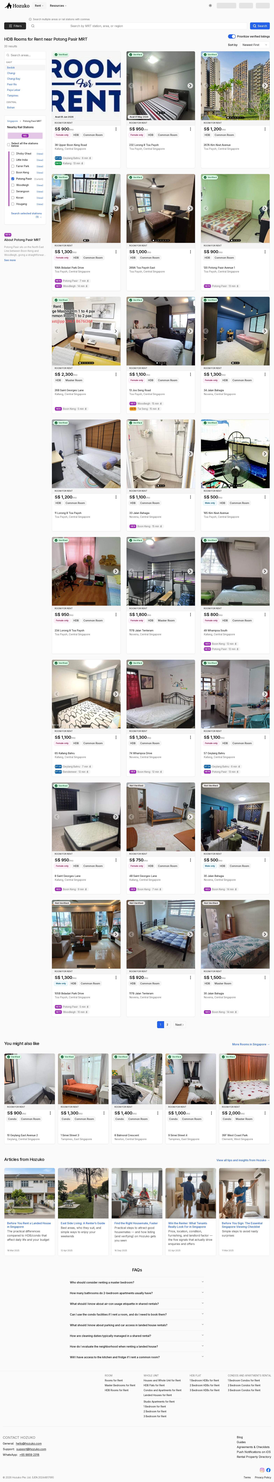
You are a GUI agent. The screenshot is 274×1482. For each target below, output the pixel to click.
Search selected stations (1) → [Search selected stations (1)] (26, 215)
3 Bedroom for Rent (155, 1416)
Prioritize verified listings (253, 36)
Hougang (21, 204)
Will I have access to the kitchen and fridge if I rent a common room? (137, 1357)
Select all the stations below (24, 144)
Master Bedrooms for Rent (120, 1385)
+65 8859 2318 (29, 1454)
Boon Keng (22, 172)
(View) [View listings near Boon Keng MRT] (40, 172)
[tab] (25, 136)
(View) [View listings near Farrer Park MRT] (40, 166)
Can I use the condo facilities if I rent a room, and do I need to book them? (137, 1314)
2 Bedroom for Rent (155, 1411)
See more (10, 260)
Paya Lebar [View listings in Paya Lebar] (13, 89)
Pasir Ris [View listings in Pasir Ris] (12, 84)
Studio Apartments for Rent (159, 1401)
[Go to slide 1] (158, 112)
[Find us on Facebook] (268, 1470)
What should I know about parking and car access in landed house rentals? (137, 1325)
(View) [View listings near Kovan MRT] (40, 198)
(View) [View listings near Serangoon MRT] (40, 191)
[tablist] (25, 135)
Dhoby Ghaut (23, 153)
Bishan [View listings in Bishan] (11, 107)
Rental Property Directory (254, 1457)
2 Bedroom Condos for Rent (244, 1385)
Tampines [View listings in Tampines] (12, 95)
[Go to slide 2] (160, 112)
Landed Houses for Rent (158, 1395)
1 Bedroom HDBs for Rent (204, 1380)
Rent (39, 5)
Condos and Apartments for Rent (162, 1390)
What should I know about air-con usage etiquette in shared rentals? (137, 1304)
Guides (241, 1442)
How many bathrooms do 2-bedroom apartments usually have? (137, 1293)
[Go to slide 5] (237, 117)
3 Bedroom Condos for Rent (244, 1390)
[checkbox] (8, 144)
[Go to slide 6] (240, 117)
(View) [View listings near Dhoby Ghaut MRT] (40, 154)
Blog (240, 1437)
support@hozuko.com (31, 1449)
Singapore (12, 121)
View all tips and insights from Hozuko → (243, 1160)
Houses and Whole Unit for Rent (162, 1380)
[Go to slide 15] (242, 117)
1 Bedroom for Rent (155, 1406)
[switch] (232, 36)
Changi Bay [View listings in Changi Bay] (13, 78)
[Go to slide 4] (235, 117)
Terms (247, 1477)
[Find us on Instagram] (262, 1470)
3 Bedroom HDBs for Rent (204, 1390)
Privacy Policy (263, 1477)
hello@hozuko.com (29, 1443)
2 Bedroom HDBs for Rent (204, 1385)
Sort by (232, 44)
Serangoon (22, 191)
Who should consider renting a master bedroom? (137, 1282)
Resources (58, 5)
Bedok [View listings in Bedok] (11, 67)
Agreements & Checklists (253, 1447)
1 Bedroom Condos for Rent (244, 1380)
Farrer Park (22, 166)
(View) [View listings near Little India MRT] (40, 160)
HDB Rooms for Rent (116, 1390)
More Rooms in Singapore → (251, 1044)
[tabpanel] (25, 174)
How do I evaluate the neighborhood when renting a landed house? (137, 1346)
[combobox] (157, 26)
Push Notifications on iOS (254, 1452)
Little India (22, 160)
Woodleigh (22, 185)
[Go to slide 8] (93, 966)
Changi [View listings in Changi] (11, 73)
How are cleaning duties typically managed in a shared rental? (137, 1336)
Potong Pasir (24, 179)
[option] (25, 67)
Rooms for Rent (114, 1380)
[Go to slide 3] (163, 112)
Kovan (19, 197)
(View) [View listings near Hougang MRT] (40, 204)
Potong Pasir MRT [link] (32, 121)
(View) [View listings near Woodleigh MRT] (40, 185)
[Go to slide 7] (168, 240)
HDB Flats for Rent (154, 1385)
